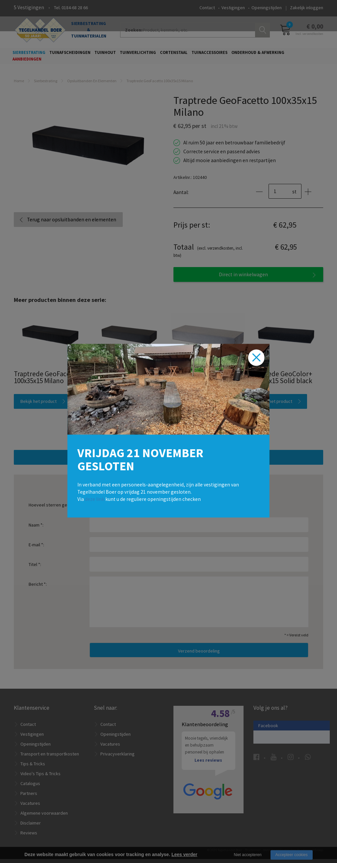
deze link (94, 499)
